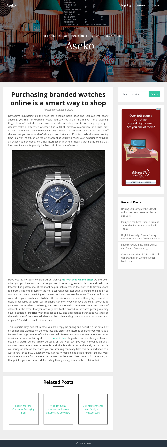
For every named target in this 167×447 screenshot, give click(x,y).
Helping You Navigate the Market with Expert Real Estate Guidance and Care (138, 212)
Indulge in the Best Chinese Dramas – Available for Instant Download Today (140, 225)
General (141, 5)
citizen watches (56, 338)
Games (156, 5)
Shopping (125, 5)
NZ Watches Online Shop (77, 279)
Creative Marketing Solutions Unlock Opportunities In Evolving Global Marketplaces (140, 258)
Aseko (11, 5)
